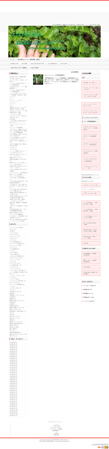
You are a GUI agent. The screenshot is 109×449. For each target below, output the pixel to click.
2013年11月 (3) (13, 415)
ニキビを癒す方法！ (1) (15, 265)
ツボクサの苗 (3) (14, 252)
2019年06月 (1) (13, 342)
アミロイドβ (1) (13, 233)
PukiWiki (96, 445)
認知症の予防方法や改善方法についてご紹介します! (18, 193)
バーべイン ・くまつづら (16, 100)
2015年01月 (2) (13, 397)
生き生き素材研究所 (54, 439)
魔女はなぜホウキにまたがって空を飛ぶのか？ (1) (18, 335)
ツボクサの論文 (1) (14, 254)
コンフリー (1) (13, 247)
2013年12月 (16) (14, 413)
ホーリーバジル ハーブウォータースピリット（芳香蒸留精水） (90, 151)
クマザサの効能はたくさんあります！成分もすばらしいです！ (18, 138)
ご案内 (56, 433)
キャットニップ (13, 102)
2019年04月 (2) (13, 344)
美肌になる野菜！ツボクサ (16, 212)
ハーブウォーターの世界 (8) (16, 227)
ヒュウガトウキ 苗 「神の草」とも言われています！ (18, 116)
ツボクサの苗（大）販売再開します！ (18, 178)
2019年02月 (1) (13, 347)
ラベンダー (12, 96)
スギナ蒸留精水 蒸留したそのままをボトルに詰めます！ (18, 135)
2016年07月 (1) (13, 379)
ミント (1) (12, 286)
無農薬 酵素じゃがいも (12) (17, 307)
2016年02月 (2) (13, 388)
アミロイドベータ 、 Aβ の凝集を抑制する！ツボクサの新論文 (18, 173)
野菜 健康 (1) (13, 328)
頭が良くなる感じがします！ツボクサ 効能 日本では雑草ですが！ (18, 196)
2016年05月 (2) (13, 383)
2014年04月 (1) (13, 406)
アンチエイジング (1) (15, 236)
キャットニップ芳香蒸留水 (55, 75)
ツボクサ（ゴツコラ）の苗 (90, 185)
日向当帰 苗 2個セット (90, 82)
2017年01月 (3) (13, 374)
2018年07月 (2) (13, 354)
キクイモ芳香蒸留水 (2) (15, 241)
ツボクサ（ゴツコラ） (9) (16, 258)
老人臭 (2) (12, 314)
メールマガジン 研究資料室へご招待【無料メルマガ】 (18, 216)
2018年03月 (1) (13, 362)
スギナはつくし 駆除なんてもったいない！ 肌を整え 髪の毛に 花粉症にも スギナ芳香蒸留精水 (18, 131)
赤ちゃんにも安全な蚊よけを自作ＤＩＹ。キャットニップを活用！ (18, 220)
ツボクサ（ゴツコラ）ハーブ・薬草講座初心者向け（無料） (18, 111)
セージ (11, 105)
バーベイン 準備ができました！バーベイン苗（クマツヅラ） (18, 151)
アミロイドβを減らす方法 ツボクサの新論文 (18, 170)
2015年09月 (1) (13, 390)
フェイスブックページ (37, 63)
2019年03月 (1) (13, 346)
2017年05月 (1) (13, 371)
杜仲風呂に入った (88, 293)
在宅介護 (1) (13, 297)
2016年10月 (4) (13, 376)
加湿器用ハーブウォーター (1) (17, 295)
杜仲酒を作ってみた (89, 297)
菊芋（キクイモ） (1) (15, 316)
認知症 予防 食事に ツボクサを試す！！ (18, 160)
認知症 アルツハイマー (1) (16, 321)
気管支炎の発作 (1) (14, 305)
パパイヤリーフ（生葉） (16, 114)
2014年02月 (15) (14, 410)
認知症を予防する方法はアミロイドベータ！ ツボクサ (18, 166)
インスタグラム (52, 63)
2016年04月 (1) (13, 385)
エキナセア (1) (13, 238)
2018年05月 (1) (13, 358)
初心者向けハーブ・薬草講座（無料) (29, 59)
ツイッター (64, 63)
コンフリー (12, 103)
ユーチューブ (14, 63)
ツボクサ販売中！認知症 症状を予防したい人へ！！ (18, 121)
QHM (108, 445)
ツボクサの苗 (34, 67)
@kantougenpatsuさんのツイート (90, 174)
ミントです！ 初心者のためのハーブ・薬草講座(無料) (18, 84)
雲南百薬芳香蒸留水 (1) (15, 332)
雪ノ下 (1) (12, 330)
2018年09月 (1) (13, 353)
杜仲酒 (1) (12, 304)
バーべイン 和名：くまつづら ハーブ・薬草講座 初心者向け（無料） (18, 94)
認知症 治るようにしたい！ (16, 157)
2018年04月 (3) (13, 360)
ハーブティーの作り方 (89, 285)
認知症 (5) (12, 320)
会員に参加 (56, 434)
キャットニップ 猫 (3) (15, 245)
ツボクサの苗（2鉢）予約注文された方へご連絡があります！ (18, 190)
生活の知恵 (12, 119)
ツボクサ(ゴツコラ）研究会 (18, 67)
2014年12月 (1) (13, 399)
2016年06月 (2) (13, 381)
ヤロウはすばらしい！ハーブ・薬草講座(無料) (18, 87)
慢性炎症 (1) (13, 298)
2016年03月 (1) (13, 387)
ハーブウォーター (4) (15, 268)
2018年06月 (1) (13, 356)
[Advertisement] (54, 12)
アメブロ (24, 63)
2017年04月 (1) (13, 372)
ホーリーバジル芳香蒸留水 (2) (17, 284)
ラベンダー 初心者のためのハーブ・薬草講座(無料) (18, 90)
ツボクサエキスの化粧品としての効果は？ (18, 206)
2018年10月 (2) (13, 351)
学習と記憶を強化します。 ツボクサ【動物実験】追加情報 (18, 210)
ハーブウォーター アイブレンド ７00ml (18, 125)
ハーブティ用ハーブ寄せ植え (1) (18, 270)
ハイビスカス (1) (14, 266)
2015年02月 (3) (13, 395)
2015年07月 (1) (13, 392)
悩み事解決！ (56, 430)
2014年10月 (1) (13, 401)
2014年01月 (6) (13, 412)
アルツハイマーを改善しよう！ (17, 176)
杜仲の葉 (85, 243)
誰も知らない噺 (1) (14, 327)
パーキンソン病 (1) (14, 279)
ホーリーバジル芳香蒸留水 (16, 214)
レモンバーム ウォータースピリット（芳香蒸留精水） (90, 136)
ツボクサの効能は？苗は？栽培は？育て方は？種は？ (18, 144)
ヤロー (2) (12, 289)
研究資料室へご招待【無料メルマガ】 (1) (18, 312)
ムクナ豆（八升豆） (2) (15, 288)
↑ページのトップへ (52, 421)
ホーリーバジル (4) (14, 282)
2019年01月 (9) (13, 349)
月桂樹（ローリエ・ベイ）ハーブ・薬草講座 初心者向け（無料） (18, 108)
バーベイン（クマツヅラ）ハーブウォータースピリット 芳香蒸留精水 (90, 160)
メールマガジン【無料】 (56, 429)
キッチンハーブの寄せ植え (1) (17, 243)
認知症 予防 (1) (14, 325)
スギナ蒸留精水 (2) (14, 249)
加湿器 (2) (12, 293)
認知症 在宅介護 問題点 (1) (16, 323)
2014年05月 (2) (13, 404)
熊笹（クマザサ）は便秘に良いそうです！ (18, 141)
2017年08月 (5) (13, 365)
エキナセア (12, 147)
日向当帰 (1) (13, 302)
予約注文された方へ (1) (15, 291)
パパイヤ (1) (13, 277)
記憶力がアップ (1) (14, 318)
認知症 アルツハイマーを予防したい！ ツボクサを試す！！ (18, 163)
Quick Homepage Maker (102, 444)
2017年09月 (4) (13, 363)
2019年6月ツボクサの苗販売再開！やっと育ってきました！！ (18, 77)
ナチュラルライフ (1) (15, 263)
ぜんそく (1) (13, 229)
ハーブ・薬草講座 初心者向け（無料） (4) (18, 273)
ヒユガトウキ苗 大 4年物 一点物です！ (18, 80)
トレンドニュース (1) (15, 259)
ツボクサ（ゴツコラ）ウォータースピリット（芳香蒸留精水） (90, 128)
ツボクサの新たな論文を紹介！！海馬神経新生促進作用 (18, 181)
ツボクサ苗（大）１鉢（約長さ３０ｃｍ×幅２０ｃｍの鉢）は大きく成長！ (18, 186)
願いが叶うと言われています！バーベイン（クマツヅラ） (18, 155)
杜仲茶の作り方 (87, 289)
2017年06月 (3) (13, 369)
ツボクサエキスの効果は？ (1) (17, 256)
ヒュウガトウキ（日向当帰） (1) (18, 281)
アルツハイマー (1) (14, 234)
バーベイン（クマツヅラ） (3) (17, 275)
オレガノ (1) (13, 240)
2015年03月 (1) (13, 394)
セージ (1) (12, 250)
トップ (12, 59)
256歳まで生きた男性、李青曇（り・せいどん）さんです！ (17, 200)
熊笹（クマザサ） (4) (15, 309)
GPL (105, 445)
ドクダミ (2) (13, 261)
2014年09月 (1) (13, 403)
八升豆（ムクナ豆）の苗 (90, 193)
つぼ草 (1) (12, 231)
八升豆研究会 (86, 267)
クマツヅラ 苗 (13, 149)
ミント (11, 98)
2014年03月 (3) (13, 408)
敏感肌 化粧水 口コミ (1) (16, 300)
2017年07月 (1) (13, 367)
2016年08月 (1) (13, 378)
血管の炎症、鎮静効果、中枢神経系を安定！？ (18, 203)
